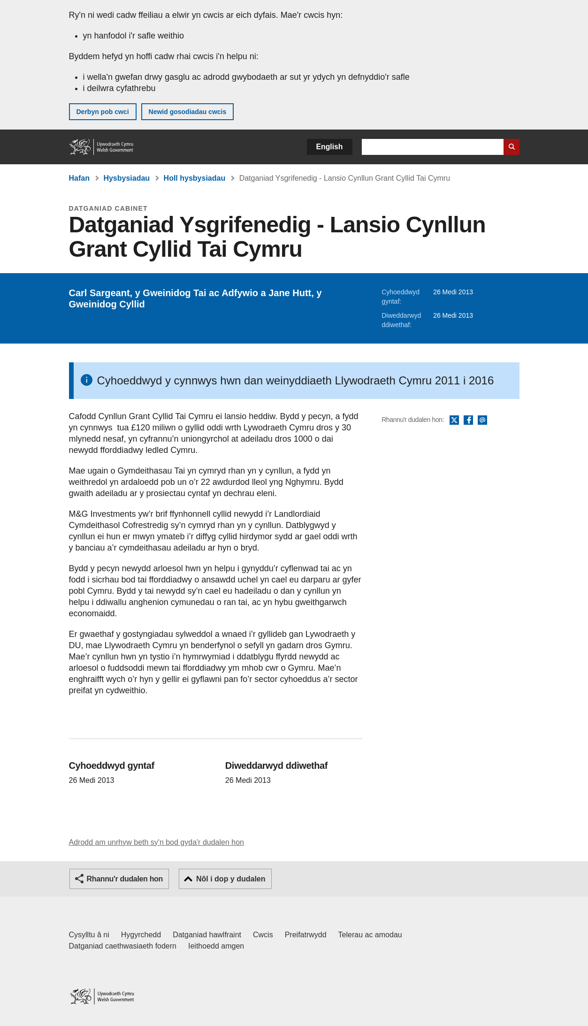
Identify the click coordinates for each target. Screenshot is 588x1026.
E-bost (482, 420)
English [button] (329, 147)
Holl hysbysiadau (195, 178)
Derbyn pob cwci (102, 111)
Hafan (79, 178)
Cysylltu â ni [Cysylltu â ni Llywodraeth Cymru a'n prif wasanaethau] (89, 935)
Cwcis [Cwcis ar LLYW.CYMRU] (263, 935)
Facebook (468, 420)
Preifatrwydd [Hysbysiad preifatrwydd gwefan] (306, 935)
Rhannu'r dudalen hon (125, 879)
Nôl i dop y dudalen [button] (231, 879)
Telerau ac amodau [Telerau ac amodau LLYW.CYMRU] (370, 935)
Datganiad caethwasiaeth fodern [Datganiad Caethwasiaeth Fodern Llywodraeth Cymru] (123, 946)
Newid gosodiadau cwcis (188, 111)
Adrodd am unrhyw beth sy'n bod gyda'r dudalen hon (156, 842)
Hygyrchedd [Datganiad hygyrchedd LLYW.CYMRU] (141, 935)
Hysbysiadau (126, 178)
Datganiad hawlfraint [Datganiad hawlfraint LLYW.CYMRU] (207, 935)
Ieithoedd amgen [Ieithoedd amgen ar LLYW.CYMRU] (216, 946)
